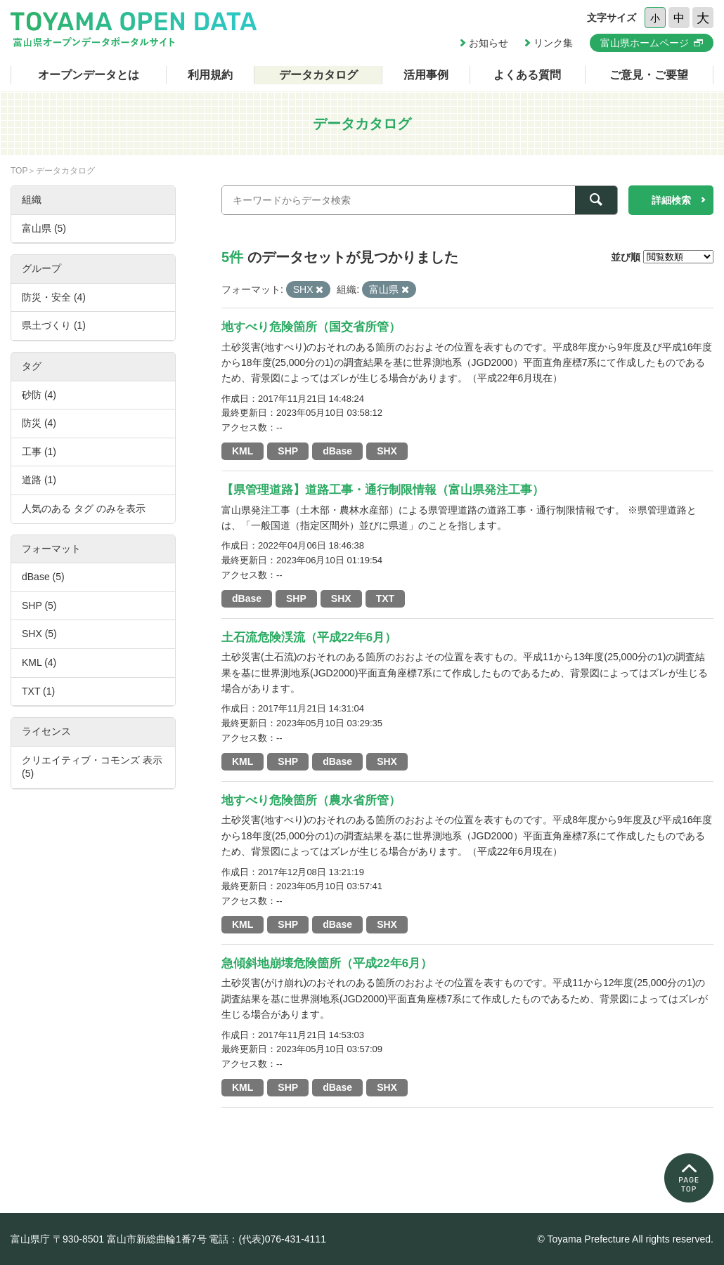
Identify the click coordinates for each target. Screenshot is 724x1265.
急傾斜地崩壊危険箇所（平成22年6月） (326, 963)
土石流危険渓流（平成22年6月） (308, 637)
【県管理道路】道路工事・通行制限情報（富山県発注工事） (382, 490)
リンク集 (553, 43)
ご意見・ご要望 (648, 75)
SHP (288, 451)
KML (242, 451)
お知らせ (488, 43)
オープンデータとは (88, 75)
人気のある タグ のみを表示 (84, 508)
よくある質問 (527, 75)
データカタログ (318, 75)
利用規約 (210, 75)
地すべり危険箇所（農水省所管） (311, 800)
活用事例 (425, 75)
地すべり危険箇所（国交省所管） (311, 327)
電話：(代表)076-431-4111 (267, 1239)
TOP (19, 170)
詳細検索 (671, 200)
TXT (385, 598)
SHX (387, 451)
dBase (337, 451)
